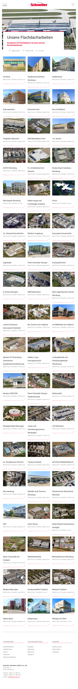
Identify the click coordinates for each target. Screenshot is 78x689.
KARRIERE (55, 642)
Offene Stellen (56, 649)
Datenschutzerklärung (9, 657)
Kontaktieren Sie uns (14, 677)
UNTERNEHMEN (8, 642)
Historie (5, 652)
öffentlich (28, 51)
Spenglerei (31, 654)
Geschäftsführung (8, 647)
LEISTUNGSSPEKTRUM (35, 642)
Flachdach (31, 647)
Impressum (6, 654)
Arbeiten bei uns (57, 647)
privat (40, 51)
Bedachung (31, 652)
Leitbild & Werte (7, 649)
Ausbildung (55, 652)
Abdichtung (31, 649)
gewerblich (14, 51)
